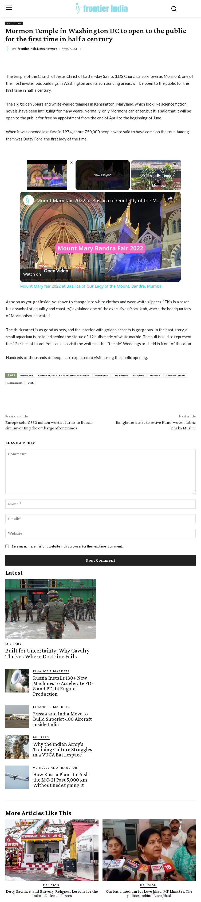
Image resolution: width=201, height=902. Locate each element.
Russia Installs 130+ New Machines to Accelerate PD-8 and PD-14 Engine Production (63, 686)
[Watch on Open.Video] (45, 274)
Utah (31, 382)
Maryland (138, 375)
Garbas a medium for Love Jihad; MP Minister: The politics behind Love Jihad (149, 893)
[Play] (158, 175)
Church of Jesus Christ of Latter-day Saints (63, 375)
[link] (28, 200)
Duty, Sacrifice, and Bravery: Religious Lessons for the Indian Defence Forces (52, 893)
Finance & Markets (51, 671)
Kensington (101, 375)
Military (13, 643)
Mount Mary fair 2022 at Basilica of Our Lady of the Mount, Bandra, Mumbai (100, 200)
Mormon (155, 375)
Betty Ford (26, 375)
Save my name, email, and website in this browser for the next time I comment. (67, 546)
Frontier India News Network (37, 48)
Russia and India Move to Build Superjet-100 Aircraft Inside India (62, 719)
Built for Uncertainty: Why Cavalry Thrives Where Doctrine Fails (47, 653)
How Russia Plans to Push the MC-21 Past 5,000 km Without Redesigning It (61, 779)
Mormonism (14, 382)
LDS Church (121, 375)
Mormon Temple (175, 375)
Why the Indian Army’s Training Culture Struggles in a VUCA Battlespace (62, 749)
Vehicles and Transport (56, 767)
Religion (14, 23)
